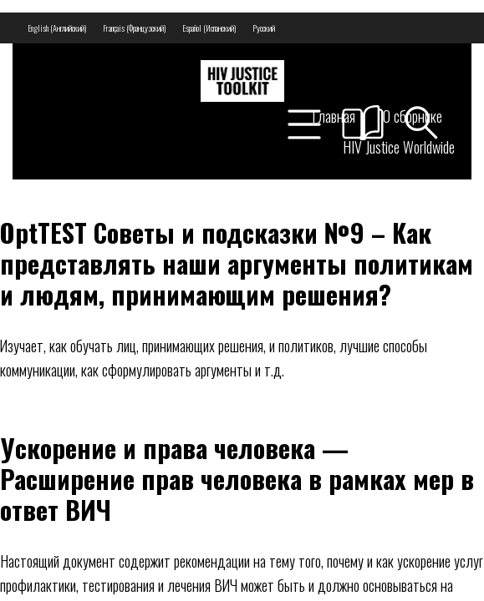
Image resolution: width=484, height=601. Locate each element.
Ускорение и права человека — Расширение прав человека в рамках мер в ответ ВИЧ (237, 478)
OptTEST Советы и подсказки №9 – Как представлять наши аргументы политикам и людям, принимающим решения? (236, 263)
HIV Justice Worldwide (399, 147)
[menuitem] (56, 28)
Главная (333, 116)
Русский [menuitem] (263, 28)
